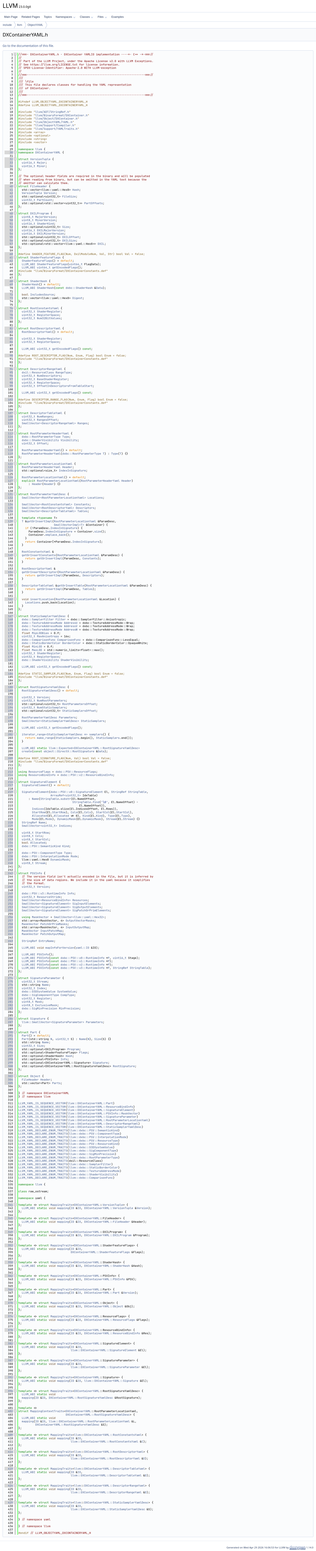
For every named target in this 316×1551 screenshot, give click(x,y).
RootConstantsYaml (44, 308)
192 (9, 700)
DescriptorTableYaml (46, 413)
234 (9, 843)
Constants (81, 504)
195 (9, 711)
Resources (80, 900)
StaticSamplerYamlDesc (48, 616)
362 (9, 1276)
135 (9, 508)
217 (9, 785)
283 (9, 1008)
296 (9, 1052)
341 (9, 1205)
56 (9, 240)
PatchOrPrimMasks (53, 924)
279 (9, 995)
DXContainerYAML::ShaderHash (107, 1266)
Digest (77, 298)
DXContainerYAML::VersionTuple (108, 1208)
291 (9, 1035)
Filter (61, 619)
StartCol (102, 812)
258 (9, 924)
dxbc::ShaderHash (79, 288)
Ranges (82, 423)
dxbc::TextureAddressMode (42, 623)
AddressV (70, 626)
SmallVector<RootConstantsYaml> (47, 504)
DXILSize (69, 240)
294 (9, 1046)
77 (9, 311)
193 (9, 704)
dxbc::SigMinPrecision (39, 1008)
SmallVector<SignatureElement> (46, 903)
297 (9, 1056)
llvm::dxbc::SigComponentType (92, 1150)
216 (9, 782)
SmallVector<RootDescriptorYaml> (48, 508)
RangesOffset (47, 420)
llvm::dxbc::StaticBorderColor (93, 1167)
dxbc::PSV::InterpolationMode (45, 856)
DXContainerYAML (48, 152)
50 (9, 220)
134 (9, 504)
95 (9, 372)
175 (9, 643)
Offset (42, 443)
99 (9, 386)
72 (9, 294)
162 (9, 599)
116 (9, 443)
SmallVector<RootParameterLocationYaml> (54, 497)
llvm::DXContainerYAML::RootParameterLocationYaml (107, 1120)
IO (72, 1208)
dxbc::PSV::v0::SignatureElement (76, 792)
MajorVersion (45, 217)
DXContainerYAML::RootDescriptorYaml (113, 1452)
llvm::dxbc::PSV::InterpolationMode (97, 1137)
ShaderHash (38, 281)
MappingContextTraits (47, 1411)
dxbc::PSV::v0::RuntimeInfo (82, 958)
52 (9, 227)
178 (9, 653)
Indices (38, 809)
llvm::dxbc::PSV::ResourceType (93, 1140)
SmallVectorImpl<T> (69, 525)
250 (9, 897)
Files (102, 16)
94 (9, 369)
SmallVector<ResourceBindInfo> (46, 900)
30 (9, 152)
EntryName (46, 941)
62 (9, 261)
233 (9, 839)
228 (9, 822)
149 (9, 555)
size (97, 531)
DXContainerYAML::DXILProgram (107, 1235)
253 (9, 907)
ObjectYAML (35, 24)
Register (43, 998)
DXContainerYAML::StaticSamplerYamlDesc (116, 1502)
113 (9, 433)
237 (9, 853)
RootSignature (124, 1066)
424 (9, 1485)
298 (9, 1059)
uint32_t (28, 200)
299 (9, 1063)
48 (9, 213)
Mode (35, 819)
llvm (19, 24)
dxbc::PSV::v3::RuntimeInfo (44, 893)
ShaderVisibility (74, 660)
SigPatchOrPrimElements (91, 910)
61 (9, 257)
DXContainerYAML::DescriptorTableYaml (114, 1468)
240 (9, 863)
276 (9, 985)
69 (9, 284)
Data (99, 288)
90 (9, 355)
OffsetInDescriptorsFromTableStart (65, 386)
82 (9, 328)
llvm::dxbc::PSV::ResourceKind (93, 1144)
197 (9, 717)
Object (35, 1076)
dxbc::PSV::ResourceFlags (76, 772)
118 (9, 450)
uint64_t (75, 264)
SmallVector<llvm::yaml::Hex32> (79, 917)
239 (9, 859)
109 (9, 420)
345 (9, 1218)
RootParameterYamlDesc (48, 494)
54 (9, 233)
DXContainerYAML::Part (102, 1293)
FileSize (69, 196)
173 (9, 636)
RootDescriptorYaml (45, 328)
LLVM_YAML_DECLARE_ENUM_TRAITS (42, 1130)
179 (9, 657)
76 (9, 308)
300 (9, 1066)
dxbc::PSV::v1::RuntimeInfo (82, 961)
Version (50, 193)
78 (9, 315)
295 (9, 1049)
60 (9, 254)
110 (9, 423)
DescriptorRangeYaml (46, 369)
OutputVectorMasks (80, 920)
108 (9, 416)
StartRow (38, 812)
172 (9, 633)
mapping (63, 1208)
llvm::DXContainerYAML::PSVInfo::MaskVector (102, 1113)
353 (9, 1245)
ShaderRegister (49, 311)
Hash (75, 190)
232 (9, 836)
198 (9, 721)
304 (9, 1079)
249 (9, 893)
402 (9, 1411)
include (7, 24)
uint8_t (28, 217)
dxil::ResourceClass (38, 372)
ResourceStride (49, 897)
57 (9, 244)
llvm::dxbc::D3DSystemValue (91, 1147)
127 (9, 481)
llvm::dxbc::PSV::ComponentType (94, 1133)
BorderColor (71, 643)
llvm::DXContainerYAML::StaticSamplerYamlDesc (104, 1127)
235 (9, 846)
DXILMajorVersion (50, 230)
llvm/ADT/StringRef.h (52, 112)
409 (9, 1435)
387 (9, 1360)
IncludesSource (42, 294)
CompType (67, 995)
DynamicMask (66, 819)
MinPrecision (69, 1008)
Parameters (67, 717)
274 (9, 978)
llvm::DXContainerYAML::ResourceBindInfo (100, 1107)
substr (66, 799)
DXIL (101, 244)
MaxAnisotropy (48, 636)
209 (9, 758)
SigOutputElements (86, 907)
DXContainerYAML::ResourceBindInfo (112, 1333)
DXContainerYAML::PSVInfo (104, 1279)
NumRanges (44, 416)
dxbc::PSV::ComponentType (42, 853)
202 (9, 734)
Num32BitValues (49, 318)
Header (67, 467)
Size (65, 227)
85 (9, 338)
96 (9, 376)
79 (9, 318)
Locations (95, 497)
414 (9, 1452)
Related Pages (30, 16)
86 (9, 342)
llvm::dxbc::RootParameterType (93, 1157)
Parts (56, 1083)
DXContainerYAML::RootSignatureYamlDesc (81, 1398)
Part (33, 1032)
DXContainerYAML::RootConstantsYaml (112, 1435)
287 (9, 1022)
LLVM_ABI (28, 264)
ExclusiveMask (46, 1005)
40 (9, 186)
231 (9, 833)
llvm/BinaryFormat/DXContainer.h (61, 115)
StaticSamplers (92, 721)
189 (9, 690)
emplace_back (55, 535)
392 (9, 1377)
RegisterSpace (48, 315)
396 (9, 1391)
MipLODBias (40, 633)
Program (73, 1049)
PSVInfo (36, 873)
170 (9, 626)
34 (9, 166)
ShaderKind (45, 223)
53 (9, 230)
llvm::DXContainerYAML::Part (90, 1103)
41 (9, 190)
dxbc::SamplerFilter (38, 619)
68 (9, 281)
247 (9, 887)
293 (9, 1042)
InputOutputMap (77, 927)
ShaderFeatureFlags (45, 257)
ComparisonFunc (69, 640)
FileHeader (38, 186)
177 (9, 650)
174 (9, 640)
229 (9, 826)
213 (9, 772)
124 (9, 470)
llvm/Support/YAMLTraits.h (56, 129)
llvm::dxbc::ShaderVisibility (92, 1174)
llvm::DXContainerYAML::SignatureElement (100, 1110)
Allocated (39, 816)
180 (9, 660)
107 (9, 413)
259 (9, 927)
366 (9, 1289)
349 (9, 1232)
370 (9, 1303)
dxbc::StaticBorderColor (41, 643)
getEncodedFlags (64, 267)
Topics (48, 16)
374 (9, 1316)
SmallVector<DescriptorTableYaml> (49, 511)
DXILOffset (70, 237)
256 (9, 917)
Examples (117, 16)
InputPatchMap (51, 931)
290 (9, 1032)
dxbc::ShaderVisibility (40, 440)
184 (9, 673)
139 (9, 521)
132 (9, 497)
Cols (74, 812)
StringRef (118, 792)
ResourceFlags (39, 772)
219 (9, 792)
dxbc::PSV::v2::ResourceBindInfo (87, 775)
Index (41, 988)
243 (9, 873)
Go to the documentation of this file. (28, 46)
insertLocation (42, 599)
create (27, 751)
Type (65, 437)
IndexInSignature (72, 470)
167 (9, 616)
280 (9, 998)
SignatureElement (43, 782)
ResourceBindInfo (42, 775)
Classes (86, 16)
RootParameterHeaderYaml (49, 433)
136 (9, 511)
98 (9, 382)
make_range (45, 738)
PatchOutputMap (52, 934)
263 (9, 941)
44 (9, 200)
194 (9, 707)
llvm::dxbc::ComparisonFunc (91, 1178)
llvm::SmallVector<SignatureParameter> (53, 1022)
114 (9, 437)
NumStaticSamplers (51, 707)
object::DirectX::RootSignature (69, 751)
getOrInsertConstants (39, 555)
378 (9, 1330)
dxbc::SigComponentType (40, 995)
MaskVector (40, 917)
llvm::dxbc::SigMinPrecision (92, 1154)
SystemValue (66, 991)
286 (9, 1018)
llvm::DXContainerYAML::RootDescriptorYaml (105, 1458)
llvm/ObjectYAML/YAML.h (53, 122)
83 (9, 332)
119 (9, 453)
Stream (111, 819)
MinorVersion (45, 220)
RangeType (63, 372)
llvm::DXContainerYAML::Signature (111, 1381)
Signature (37, 1018)
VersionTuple (40, 159)
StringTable (137, 792)
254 (9, 910)
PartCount (44, 200)
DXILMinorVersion (50, 233)
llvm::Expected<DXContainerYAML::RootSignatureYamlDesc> (94, 748)
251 (9, 900)
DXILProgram (39, 213)
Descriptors (85, 508)
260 (9, 931)
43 (9, 196)
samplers (96, 734)
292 (9, 1039)
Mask (38, 1002)
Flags (83, 1052)
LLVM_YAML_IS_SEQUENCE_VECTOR (42, 1103)
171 (9, 629)
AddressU (70, 623)
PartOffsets (93, 203)
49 (9, 217)
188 (9, 687)
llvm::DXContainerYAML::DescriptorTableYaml (106, 1475)
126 (9, 477)
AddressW (70, 629)
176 (9, 646)
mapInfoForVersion (59, 948)
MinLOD (37, 646)
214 (9, 775)
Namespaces (65, 16)
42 (9, 193)
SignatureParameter (45, 978)
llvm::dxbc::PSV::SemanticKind (93, 1130)
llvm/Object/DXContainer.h (56, 118)
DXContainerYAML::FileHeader (107, 1222)
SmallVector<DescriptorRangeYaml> (49, 423)
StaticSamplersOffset (79, 711)
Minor (41, 166)
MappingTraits (61, 1205)
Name (35, 799)
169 (9, 623)
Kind (85, 816)
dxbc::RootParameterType (41, 437)
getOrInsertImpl (39, 521)
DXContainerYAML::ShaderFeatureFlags (100, 1252)
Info (70, 893)
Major (41, 162)
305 (9, 1083)
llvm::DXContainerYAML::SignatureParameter (101, 1117)
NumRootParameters (51, 700)
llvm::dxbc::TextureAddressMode (94, 1171)
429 (9, 1502)
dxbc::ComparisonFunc (39, 640)
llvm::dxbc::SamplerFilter (90, 1164)
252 (9, 903)
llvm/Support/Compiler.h (54, 125)
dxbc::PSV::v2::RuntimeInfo (82, 964)
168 (9, 619)
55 (9, 237)
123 (9, 467)
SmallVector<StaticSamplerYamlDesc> (50, 721)
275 (9, 981)
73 (9, 298)
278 (9, 991)
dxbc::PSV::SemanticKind (41, 846)
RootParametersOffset (79, 704)
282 (9, 1005)
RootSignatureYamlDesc (48, 687)
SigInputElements (85, 903)
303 (9, 1076)
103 (9, 399)
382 (9, 1343)
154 (9, 572)
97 (9, 379)
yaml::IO (82, 948)
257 (9, 920)
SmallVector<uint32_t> (39, 826)
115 (9, 440)
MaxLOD (37, 650)
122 (9, 464)
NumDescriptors (49, 376)
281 (9, 1002)
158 (9, 585)
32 (9, 159)
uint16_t (28, 162)
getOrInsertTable (70, 585)
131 (9, 494)
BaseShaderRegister (52, 379)
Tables (82, 511)
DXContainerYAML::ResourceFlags (109, 1320)
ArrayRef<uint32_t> (65, 795)
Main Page (11, 16)
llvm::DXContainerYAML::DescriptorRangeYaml (102, 1123)
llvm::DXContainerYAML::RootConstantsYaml (104, 1441)
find (96, 802)
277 (9, 988)
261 (9, 934)
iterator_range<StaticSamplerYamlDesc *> (55, 734)
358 (9, 1262)
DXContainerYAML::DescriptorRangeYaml (114, 1485)
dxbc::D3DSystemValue (39, 991)
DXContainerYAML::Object (103, 1306)
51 (9, 223)
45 (9, 203)
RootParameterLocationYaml (51, 464)
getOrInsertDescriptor (39, 572)
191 (9, 697)
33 (9, 162)
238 (9, 856)
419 (9, 1468)
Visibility (69, 440)
